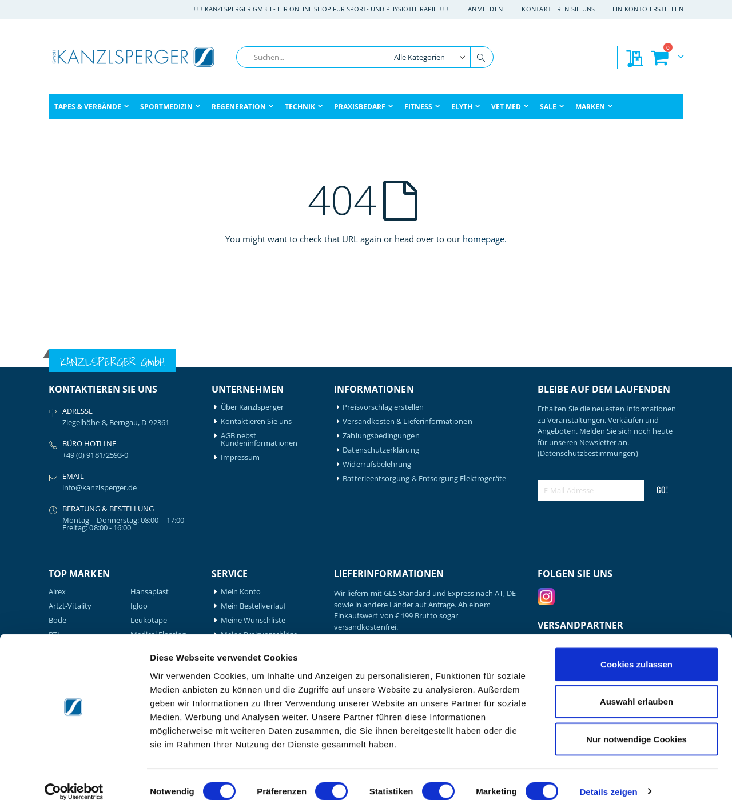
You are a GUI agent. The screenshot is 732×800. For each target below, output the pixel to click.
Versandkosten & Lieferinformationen (407, 421)
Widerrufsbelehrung (377, 464)
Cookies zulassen (636, 650)
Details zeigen (608, 777)
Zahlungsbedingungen (381, 435)
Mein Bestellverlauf (253, 606)
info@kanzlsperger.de (99, 487)
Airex (57, 591)
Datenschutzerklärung (381, 450)
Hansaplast (149, 591)
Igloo (139, 606)
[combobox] (365, 57)
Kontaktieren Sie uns (558, 9)
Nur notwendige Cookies (636, 725)
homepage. (485, 239)
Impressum (240, 457)
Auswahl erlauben (636, 688)
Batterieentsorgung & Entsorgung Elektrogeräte (424, 478)
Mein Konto (241, 591)
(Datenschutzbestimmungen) (588, 453)
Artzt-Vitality (70, 606)
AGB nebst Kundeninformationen (259, 439)
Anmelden (485, 9)
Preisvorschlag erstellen (383, 407)
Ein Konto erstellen (647, 9)
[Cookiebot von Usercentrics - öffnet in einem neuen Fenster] (74, 777)
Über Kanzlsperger (252, 407)
